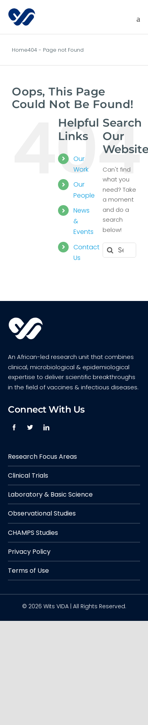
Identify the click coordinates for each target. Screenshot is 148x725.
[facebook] (14, 427)
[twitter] (30, 427)
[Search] (110, 250)
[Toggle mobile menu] (138, 19)
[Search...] (119, 250)
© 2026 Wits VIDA (45, 606)
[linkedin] (46, 427)
